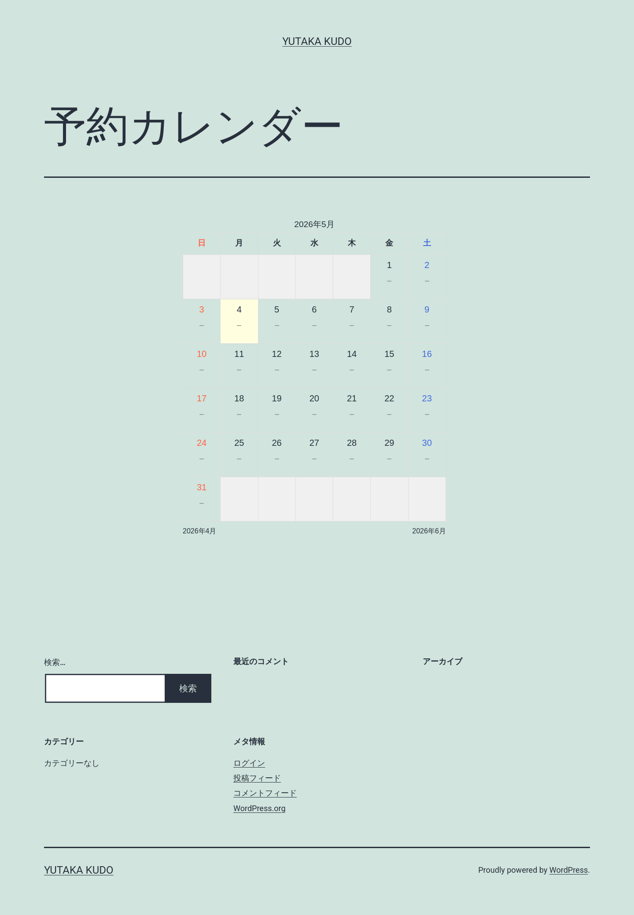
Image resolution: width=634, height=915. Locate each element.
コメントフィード (265, 792)
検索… (55, 662)
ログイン (249, 763)
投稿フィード (257, 778)
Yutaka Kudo (316, 41)
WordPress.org (259, 808)
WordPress (568, 870)
